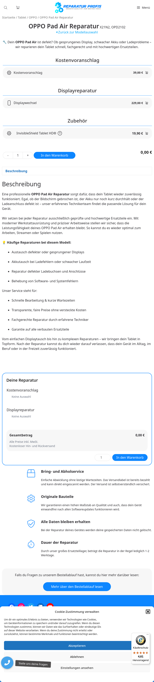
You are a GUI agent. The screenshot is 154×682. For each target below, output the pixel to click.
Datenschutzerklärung (79, 677)
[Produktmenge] (18, 155)
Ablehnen (77, 657)
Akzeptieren (77, 646)
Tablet (22, 17)
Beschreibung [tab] (16, 171)
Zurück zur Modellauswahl (77, 32)
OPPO (33, 17)
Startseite (8, 17)
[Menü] (147, 635)
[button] (148, 612)
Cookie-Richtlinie (56, 677)
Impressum (100, 677)
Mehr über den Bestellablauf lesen (77, 586)
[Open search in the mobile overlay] (6, 7)
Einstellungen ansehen (77, 668)
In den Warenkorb (54, 155)
